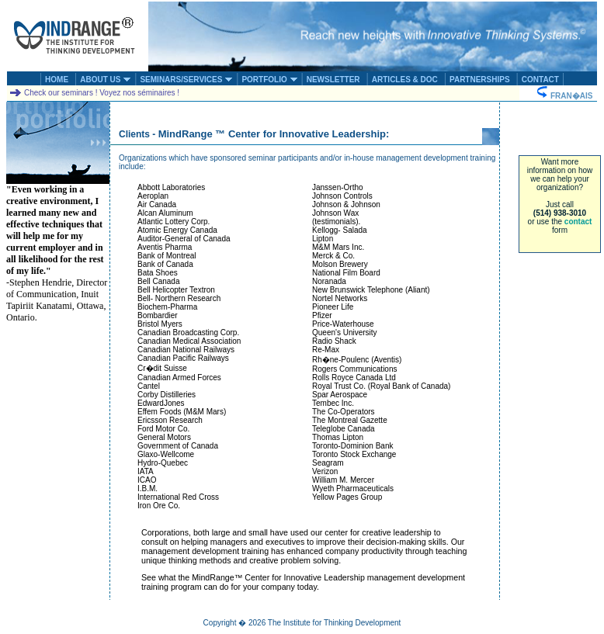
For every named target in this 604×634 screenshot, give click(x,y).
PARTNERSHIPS (480, 79)
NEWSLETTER (333, 79)
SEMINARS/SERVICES (186, 79)
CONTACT (540, 79)
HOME (56, 79)
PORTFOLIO (269, 79)
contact (578, 221)
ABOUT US (105, 79)
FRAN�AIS (566, 96)
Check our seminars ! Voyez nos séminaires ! (94, 92)
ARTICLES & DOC (405, 79)
